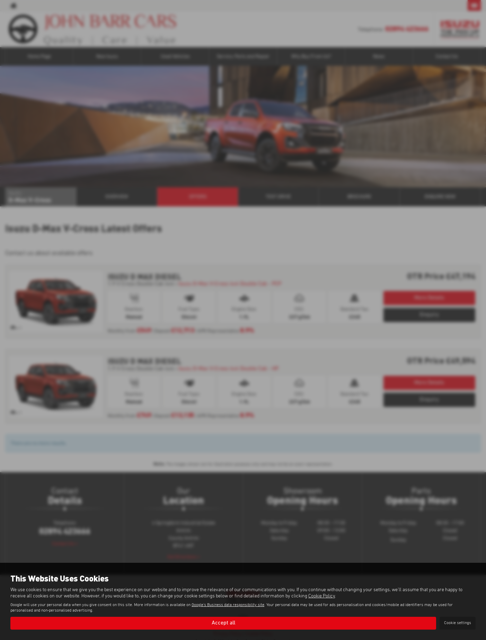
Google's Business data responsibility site (228, 605)
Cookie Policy (321, 596)
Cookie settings (457, 623)
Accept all (223, 623)
